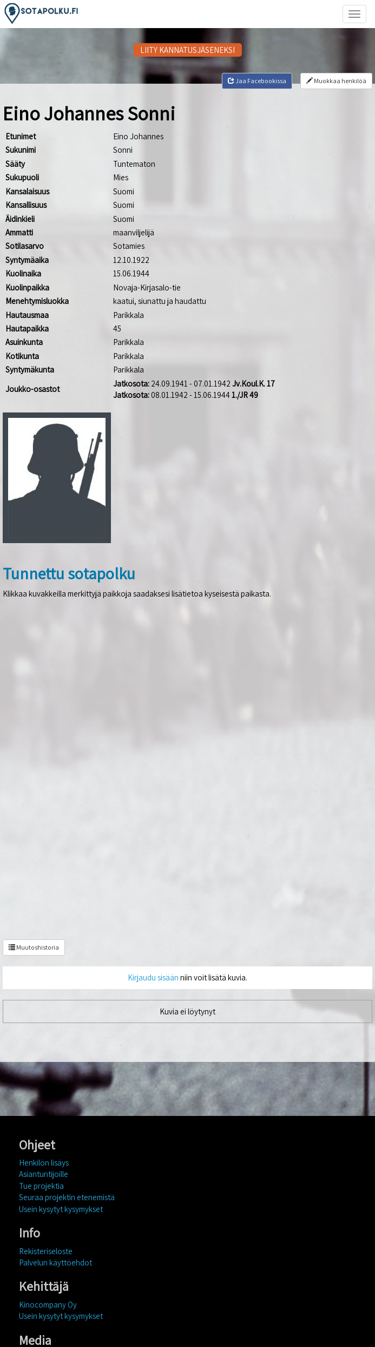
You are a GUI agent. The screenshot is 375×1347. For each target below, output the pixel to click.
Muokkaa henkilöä (336, 81)
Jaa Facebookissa (257, 81)
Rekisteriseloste (46, 1251)
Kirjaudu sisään (153, 977)
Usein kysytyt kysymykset (61, 1209)
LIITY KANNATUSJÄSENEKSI (187, 50)
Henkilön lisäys (44, 1163)
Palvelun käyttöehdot (55, 1262)
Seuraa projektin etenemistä (67, 1197)
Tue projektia (41, 1186)
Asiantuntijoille (43, 1174)
